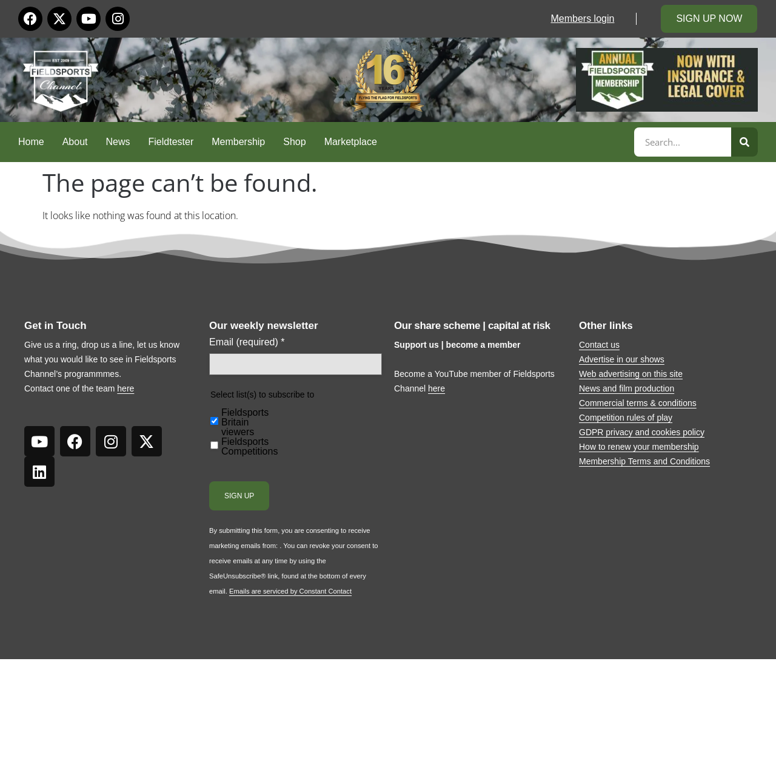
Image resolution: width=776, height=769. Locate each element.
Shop (294, 142)
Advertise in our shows (621, 359)
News (118, 142)
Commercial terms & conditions (638, 403)
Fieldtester (171, 142)
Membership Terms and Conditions (644, 461)
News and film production (626, 388)
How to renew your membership (639, 447)
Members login (582, 18)
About (75, 142)
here (125, 388)
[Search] (744, 142)
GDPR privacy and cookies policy (641, 432)
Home (31, 142)
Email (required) (247, 342)
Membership (238, 142)
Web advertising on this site (631, 374)
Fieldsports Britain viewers (245, 422)
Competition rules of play (625, 417)
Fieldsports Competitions (249, 446)
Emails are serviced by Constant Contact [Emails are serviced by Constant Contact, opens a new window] (290, 591)
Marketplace (350, 142)
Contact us (599, 345)
